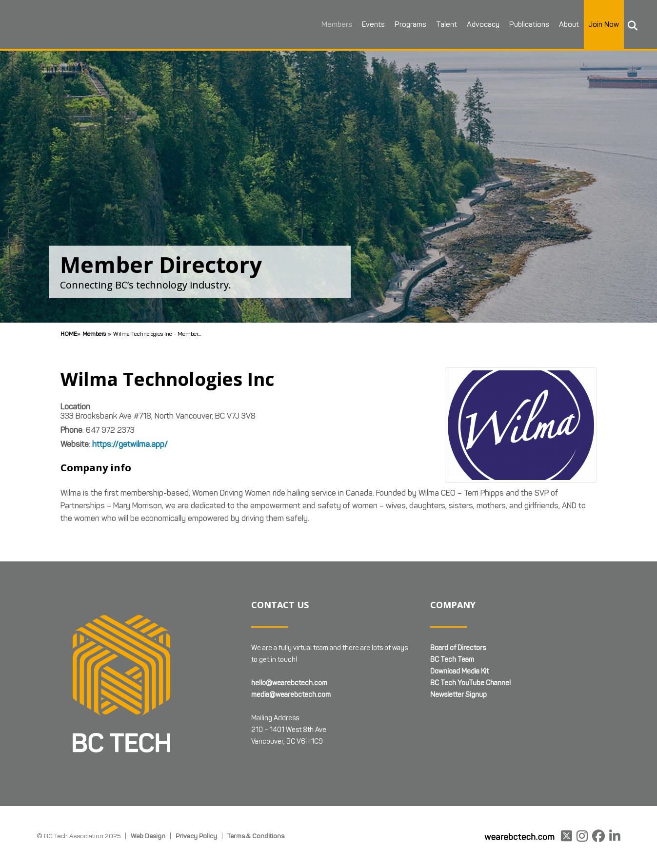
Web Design (148, 836)
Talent (444, 24)
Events (370, 24)
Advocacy (480, 24)
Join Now (601, 24)
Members (334, 24)
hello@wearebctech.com (289, 683)
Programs (408, 24)
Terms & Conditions (255, 836)
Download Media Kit (459, 671)
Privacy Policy (196, 836)
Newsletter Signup (458, 695)
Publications (527, 24)
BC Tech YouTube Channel (470, 683)
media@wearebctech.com (291, 695)
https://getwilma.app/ (130, 444)
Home (68, 333)
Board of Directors (458, 648)
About (567, 24)
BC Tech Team (452, 659)
